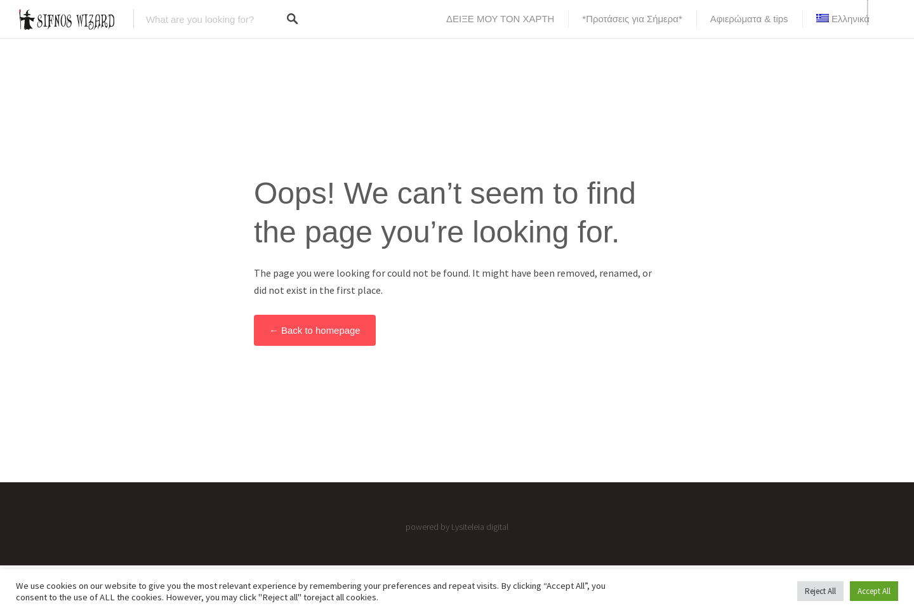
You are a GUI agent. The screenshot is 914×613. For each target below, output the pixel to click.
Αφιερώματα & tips (749, 18)
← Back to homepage (315, 330)
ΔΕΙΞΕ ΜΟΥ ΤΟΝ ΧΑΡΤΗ (500, 18)
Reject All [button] (820, 591)
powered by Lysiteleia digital (457, 526)
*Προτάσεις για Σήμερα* (632, 18)
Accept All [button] (874, 591)
